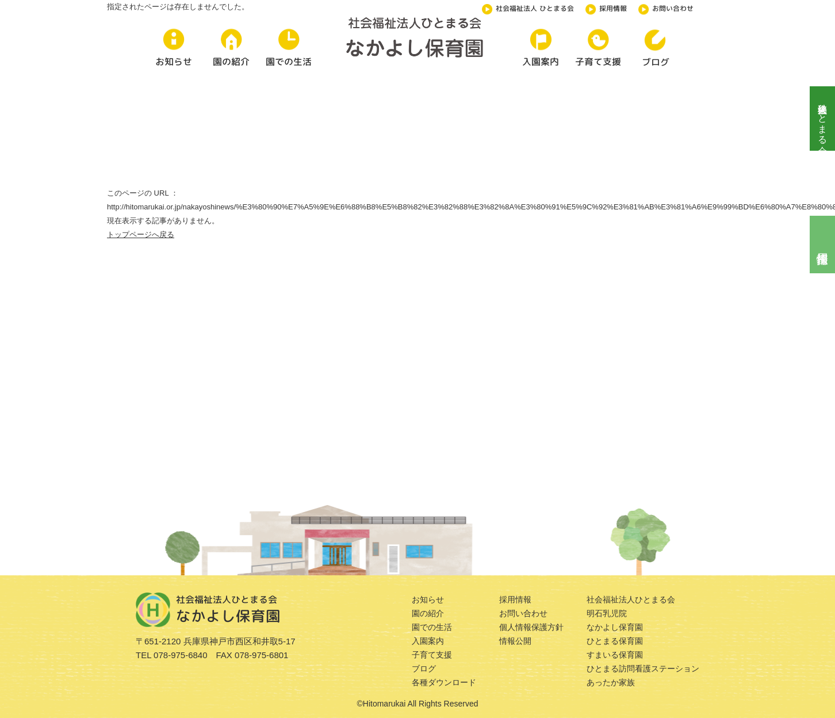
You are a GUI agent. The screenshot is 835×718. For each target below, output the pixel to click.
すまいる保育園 (615, 654)
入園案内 (428, 641)
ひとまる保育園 (615, 641)
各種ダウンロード (444, 682)
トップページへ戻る (140, 234)
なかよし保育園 (615, 627)
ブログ (424, 668)
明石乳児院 (607, 613)
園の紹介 (428, 613)
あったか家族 (611, 682)
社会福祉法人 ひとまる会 (528, 7)
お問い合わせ (666, 7)
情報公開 (515, 641)
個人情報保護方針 (531, 627)
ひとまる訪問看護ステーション (643, 668)
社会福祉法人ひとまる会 (823, 118)
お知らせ (428, 599)
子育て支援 (432, 654)
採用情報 (606, 7)
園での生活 (432, 627)
